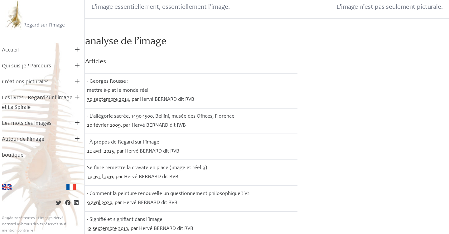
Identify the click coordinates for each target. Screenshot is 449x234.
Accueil (10, 50)
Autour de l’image (23, 139)
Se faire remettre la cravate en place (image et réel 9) (147, 168)
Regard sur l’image (35, 15)
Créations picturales (25, 82)
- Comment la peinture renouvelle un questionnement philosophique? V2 (168, 194)
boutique (12, 155)
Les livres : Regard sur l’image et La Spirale (37, 102)
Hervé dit (167, 99)
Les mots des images (26, 123)
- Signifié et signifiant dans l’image (124, 219)
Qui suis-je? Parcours (26, 66)
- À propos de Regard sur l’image (123, 142)
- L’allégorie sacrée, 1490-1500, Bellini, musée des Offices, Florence (160, 116)
